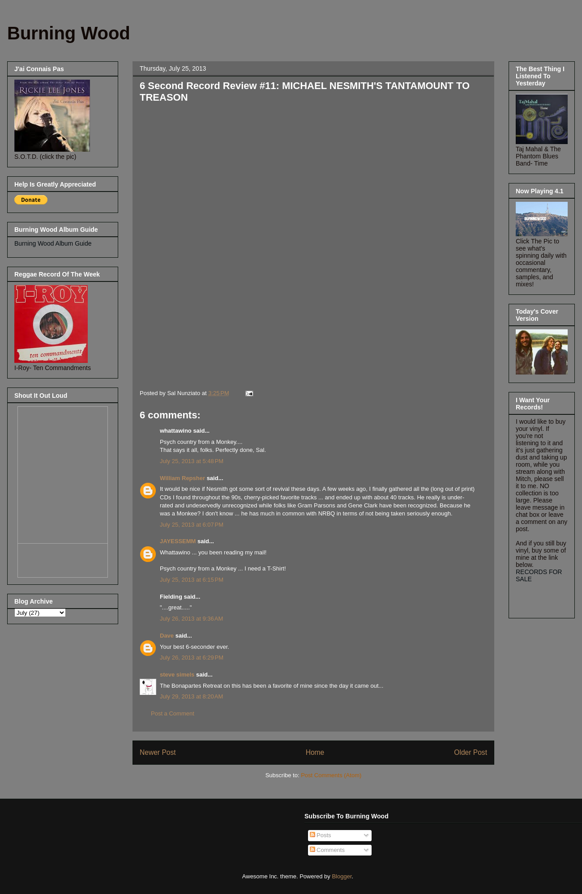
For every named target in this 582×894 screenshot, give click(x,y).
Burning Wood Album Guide (53, 243)
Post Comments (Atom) (331, 775)
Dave (167, 635)
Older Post (470, 752)
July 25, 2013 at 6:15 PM (191, 579)
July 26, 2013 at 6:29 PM (191, 657)
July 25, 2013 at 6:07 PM (191, 524)
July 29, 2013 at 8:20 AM (191, 696)
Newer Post (158, 752)
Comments (327, 850)
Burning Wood (68, 33)
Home (315, 752)
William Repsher (182, 478)
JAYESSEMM (178, 541)
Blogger (341, 876)
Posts (320, 835)
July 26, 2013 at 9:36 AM (191, 618)
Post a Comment (172, 713)
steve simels (177, 674)
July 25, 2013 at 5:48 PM (191, 461)
